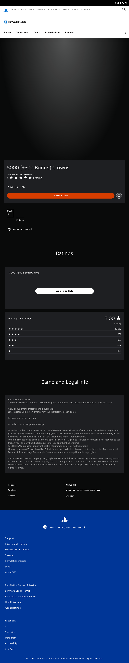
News (65, 9)
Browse (69, 29)
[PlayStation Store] (16, 18)
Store (74, 9)
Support (84, 9)
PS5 (22, 9)
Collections (22, 29)
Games (13, 9)
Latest (7, 29)
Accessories (52, 9)
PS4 (30, 9)
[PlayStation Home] (6, 9)
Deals (36, 29)
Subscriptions (52, 29)
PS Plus (40, 9)
